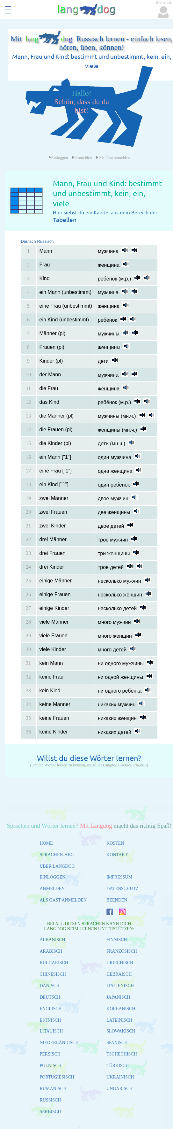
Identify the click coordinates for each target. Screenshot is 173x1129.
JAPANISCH (118, 997)
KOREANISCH (120, 1008)
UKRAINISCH (120, 1077)
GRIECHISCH (119, 962)
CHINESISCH (53, 974)
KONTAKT (117, 854)
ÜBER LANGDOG (57, 866)
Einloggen (58, 158)
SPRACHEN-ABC (57, 854)
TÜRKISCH (117, 1065)
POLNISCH (50, 1065)
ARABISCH (51, 951)
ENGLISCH (51, 1008)
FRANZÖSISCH (121, 951)
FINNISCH (116, 939)
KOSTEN (115, 843)
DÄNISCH (50, 985)
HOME (46, 843)
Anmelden (82, 158)
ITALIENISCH (120, 985)
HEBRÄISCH (119, 974)
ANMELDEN (52, 888)
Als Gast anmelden (113, 158)
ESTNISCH (50, 1020)
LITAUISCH (51, 1031)
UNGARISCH (119, 1088)
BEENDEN (116, 900)
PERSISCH (50, 1054)
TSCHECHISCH (121, 1054)
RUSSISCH (50, 1100)
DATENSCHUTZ (122, 888)
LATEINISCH (119, 1020)
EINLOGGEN (53, 877)
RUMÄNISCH (53, 1088)
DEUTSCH (50, 997)
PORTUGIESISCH (57, 1077)
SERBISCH (50, 1111)
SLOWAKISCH (120, 1031)
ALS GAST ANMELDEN (63, 900)
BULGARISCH (54, 962)
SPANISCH (116, 1042)
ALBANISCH (52, 939)
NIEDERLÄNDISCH (59, 1042)
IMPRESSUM (119, 877)
